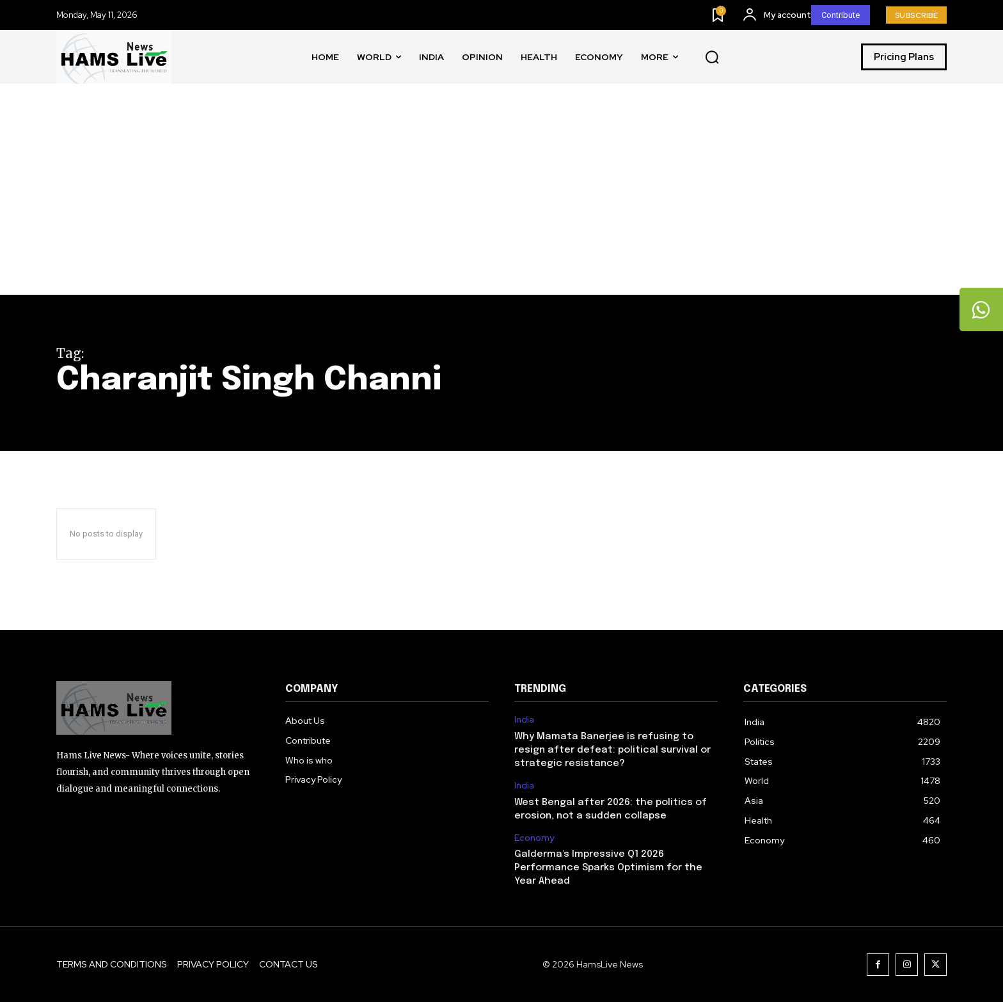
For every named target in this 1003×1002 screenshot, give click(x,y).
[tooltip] (980, 310)
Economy (534, 838)
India (524, 719)
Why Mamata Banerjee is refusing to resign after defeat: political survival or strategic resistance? (612, 750)
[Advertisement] (501, 198)
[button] (712, 57)
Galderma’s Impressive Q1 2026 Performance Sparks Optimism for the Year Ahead (608, 867)
